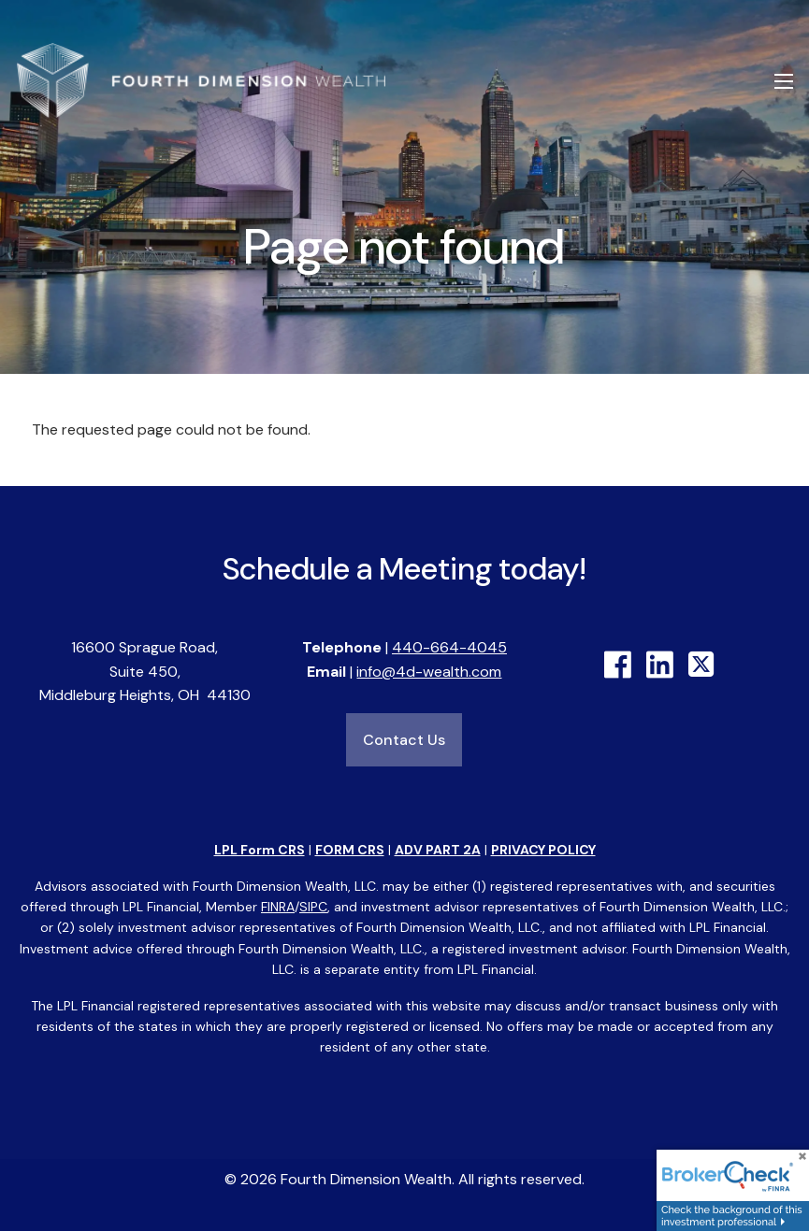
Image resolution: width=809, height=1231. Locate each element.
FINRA (278, 906)
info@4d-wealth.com (428, 671)
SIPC (313, 906)
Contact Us (404, 740)
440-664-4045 (449, 647)
